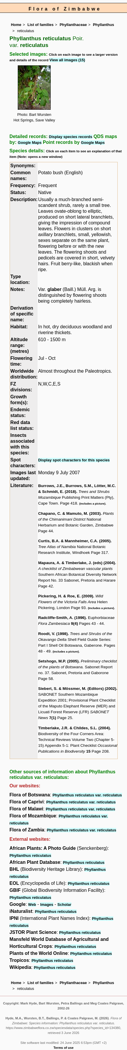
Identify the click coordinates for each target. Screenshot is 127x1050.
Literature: (21, 485)
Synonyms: (23, 165)
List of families (40, 24)
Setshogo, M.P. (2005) (58, 661)
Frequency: (23, 185)
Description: (24, 199)
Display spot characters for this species (74, 460)
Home (16, 24)
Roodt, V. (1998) (53, 634)
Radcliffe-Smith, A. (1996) (62, 617)
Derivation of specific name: (21, 314)
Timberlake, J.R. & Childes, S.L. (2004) (74, 728)
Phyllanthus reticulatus (30, 855)
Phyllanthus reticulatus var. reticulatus (87, 795)
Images (46, 904)
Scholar (64, 904)
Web (32, 904)
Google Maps (30, 142)
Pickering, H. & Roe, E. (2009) (65, 596)
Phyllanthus (103, 24)
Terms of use (64, 1047)
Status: (18, 192)
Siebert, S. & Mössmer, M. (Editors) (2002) (77, 688)
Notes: (17, 289)
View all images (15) (67, 60)
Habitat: (19, 326)
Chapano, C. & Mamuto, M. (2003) (69, 513)
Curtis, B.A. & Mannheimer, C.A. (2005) (74, 541)
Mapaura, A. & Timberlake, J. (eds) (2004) (76, 563)
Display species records (70, 137)
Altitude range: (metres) (19, 345)
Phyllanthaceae (73, 24)
